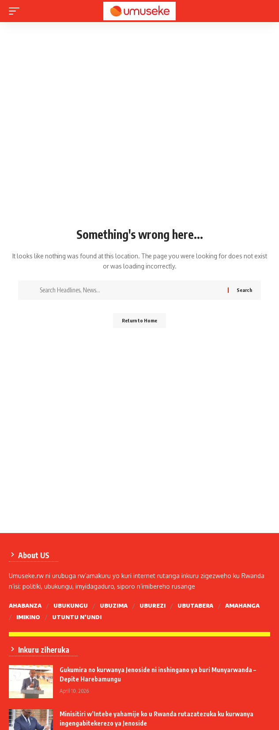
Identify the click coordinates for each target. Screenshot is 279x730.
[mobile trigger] (16, 11)
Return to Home (139, 320)
